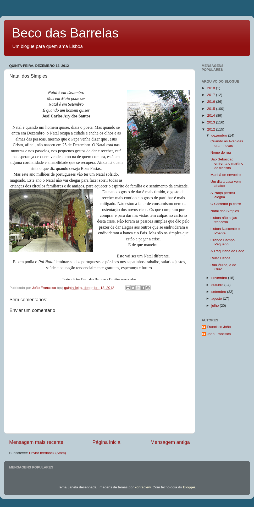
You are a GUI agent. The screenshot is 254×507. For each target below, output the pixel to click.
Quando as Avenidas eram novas (227, 143)
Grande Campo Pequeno (223, 242)
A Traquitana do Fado (227, 251)
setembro (219, 292)
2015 (211, 109)
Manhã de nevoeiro (226, 175)
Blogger (189, 487)
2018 (211, 88)
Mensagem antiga (170, 442)
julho (215, 306)
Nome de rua (221, 152)
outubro (217, 285)
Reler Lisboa (220, 258)
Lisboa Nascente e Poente (225, 231)
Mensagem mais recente (36, 442)
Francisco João (219, 327)
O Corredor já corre (226, 204)
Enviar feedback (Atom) (47, 453)
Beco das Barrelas (65, 33)
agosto (217, 298)
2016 (211, 102)
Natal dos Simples (225, 211)
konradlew (143, 487)
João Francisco (219, 334)
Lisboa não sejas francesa (224, 220)
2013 (211, 122)
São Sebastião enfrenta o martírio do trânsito (227, 163)
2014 (211, 115)
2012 (211, 129)
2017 (211, 95)
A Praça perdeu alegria (223, 195)
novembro (219, 278)
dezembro (219, 135)
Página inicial (107, 442)
